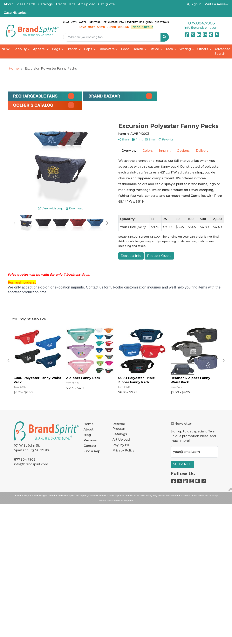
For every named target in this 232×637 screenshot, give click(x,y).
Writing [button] (185, 49)
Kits (72, 4)
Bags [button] (56, 49)
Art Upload (86, 4)
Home (88, 424)
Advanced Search (222, 51)
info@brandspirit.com (201, 28)
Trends (60, 4)
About (9, 4)
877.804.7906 (201, 23)
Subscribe (182, 464)
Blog (87, 435)
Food (125, 49)
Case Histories (15, 13)
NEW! (6, 49)
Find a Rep (92, 451)
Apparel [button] (39, 49)
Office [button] (154, 49)
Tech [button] (169, 49)
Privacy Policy (123, 450)
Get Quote (106, 4)
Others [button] (202, 49)
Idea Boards (26, 4)
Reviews (90, 440)
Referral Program (119, 426)
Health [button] (138, 49)
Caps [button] (88, 49)
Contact (90, 446)
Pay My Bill (121, 445)
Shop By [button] (20, 49)
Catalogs (45, 4)
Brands (72, 49)
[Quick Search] (112, 37)
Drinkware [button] (107, 49)
